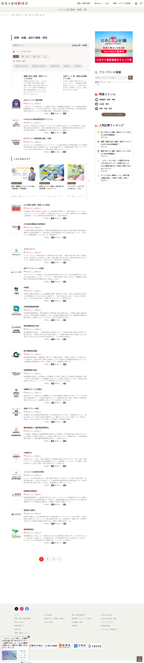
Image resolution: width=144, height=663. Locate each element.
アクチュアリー (29, 245)
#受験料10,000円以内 (39, 66)
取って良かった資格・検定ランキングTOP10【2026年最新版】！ (115, 136)
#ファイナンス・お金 (46, 192)
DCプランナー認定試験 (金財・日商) (37, 138)
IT (98, 84)
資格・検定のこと (16, 183)
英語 (101, 84)
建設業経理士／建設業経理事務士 (36, 423)
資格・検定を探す (84, 3)
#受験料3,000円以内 (21, 66)
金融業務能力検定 (30, 366)
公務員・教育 (103, 105)
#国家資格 (67, 66)
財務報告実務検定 (30, 487)
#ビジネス (63, 192)
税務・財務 (25, 56)
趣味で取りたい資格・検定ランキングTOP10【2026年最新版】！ (115, 155)
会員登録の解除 (106, 621)
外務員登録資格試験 (31, 302)
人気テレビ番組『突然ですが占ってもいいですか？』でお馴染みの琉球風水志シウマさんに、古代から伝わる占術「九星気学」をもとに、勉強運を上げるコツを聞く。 (74, 85)
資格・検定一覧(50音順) (22, 614)
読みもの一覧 (19, 618)
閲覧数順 (73, 45)
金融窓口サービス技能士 (33, 385)
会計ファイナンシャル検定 (34, 264)
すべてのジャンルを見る (114, 116)
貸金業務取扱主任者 (31, 321)
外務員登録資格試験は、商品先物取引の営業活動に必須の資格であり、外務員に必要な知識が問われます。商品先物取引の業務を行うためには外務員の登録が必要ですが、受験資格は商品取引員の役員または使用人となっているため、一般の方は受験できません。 (55, 311)
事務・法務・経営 (104, 110)
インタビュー (71, 183)
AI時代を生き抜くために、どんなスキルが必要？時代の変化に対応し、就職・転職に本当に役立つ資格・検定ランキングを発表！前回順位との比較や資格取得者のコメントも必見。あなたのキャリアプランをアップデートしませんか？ (35, 87)
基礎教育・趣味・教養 (106, 100)
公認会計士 (28, 448)
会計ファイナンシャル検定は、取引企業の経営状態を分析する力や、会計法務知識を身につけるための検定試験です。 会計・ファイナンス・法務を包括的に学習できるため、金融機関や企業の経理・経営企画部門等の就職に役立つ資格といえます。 (55, 272)
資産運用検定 (29, 525)
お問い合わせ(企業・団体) (109, 614)
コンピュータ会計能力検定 (34, 467)
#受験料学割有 (55, 66)
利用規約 (75, 621)
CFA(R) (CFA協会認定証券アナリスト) (38, 119)
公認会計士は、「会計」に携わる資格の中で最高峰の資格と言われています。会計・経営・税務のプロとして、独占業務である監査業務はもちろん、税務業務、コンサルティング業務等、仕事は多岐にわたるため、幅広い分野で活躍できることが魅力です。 (55, 457)
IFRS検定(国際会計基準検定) (34, 220)
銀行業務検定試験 (30, 346)
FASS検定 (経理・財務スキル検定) (37, 200)
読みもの (98, 3)
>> (60, 554)
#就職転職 (14, 192)
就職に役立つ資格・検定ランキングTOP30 (35, 77)
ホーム (17, 610)
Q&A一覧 (18, 625)
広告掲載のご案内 (78, 618)
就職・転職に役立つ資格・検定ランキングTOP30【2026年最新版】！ (115, 146)
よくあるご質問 (48, 618)
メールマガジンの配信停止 (109, 625)
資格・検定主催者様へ (79, 610)
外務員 (26, 283)
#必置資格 (77, 66)
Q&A (107, 3)
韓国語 (109, 82)
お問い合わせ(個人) (107, 610)
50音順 (84, 45)
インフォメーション (21, 632)
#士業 (57, 192)
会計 (45, 56)
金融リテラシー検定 (31, 404)
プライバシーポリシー (108, 618)
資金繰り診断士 (29, 506)
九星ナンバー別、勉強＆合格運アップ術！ (75, 77)
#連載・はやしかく (25, 192)
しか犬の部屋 (47, 610)
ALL (16, 56)
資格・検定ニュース (21, 628)
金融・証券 (36, 56)
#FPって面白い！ (73, 192)
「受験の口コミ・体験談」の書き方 (55, 614)
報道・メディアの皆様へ (122, 3)
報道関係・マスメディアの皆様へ (83, 614)
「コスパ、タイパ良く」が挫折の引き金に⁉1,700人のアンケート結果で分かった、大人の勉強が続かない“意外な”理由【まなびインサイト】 (115, 167)
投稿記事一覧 (19, 621)
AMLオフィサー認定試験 (33, 100)
